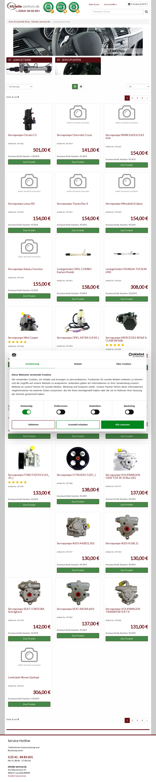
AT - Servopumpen (69, 59)
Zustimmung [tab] (32, 364)
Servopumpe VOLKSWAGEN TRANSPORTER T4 (123, 610)
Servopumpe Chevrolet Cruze (74, 135)
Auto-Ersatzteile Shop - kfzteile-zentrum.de (29, 21)
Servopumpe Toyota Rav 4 (72, 203)
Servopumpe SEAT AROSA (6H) (75, 608)
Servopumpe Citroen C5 (22, 135)
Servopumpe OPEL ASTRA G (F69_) (78, 337)
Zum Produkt (29, 162)
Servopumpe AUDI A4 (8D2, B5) (75, 543)
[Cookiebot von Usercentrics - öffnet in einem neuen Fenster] (131, 355)
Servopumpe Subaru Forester (25, 269)
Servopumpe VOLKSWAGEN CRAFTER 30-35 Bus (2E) (123, 476)
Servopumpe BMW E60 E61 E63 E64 (125, 136)
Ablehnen (33, 424)
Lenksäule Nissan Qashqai (23, 677)
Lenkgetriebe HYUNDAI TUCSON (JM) (126, 270)
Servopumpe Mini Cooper (23, 337)
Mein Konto (94, 4)
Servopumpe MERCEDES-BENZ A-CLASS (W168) (126, 339)
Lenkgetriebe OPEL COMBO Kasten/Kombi (74, 270)
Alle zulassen (122, 424)
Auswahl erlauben (78, 424)
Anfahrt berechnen (17, 776)
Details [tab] (78, 364)
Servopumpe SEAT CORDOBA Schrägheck (26, 610)
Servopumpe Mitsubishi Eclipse (124, 203)
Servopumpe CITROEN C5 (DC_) (76, 474)
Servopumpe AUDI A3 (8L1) (122, 543)
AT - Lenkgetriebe (19, 59)
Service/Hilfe (110, 4)
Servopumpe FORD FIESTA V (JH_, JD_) (29, 476)
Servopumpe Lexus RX (21, 203)
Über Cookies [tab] (123, 364)
